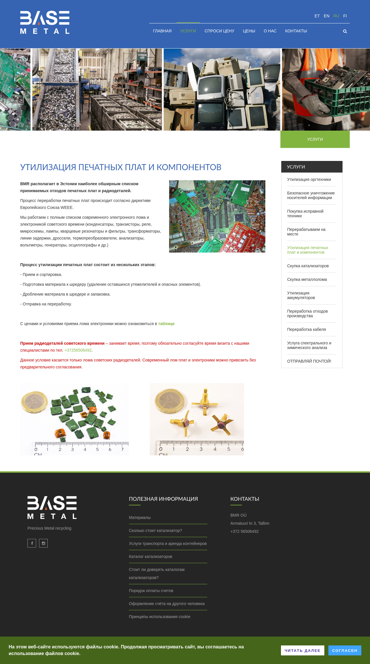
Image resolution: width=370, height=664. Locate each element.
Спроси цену (219, 31)
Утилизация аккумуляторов (301, 295)
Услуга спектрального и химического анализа (309, 345)
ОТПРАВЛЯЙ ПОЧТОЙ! (309, 361)
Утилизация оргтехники (309, 179)
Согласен (345, 650)
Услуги (188, 31)
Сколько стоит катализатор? (155, 530)
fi (345, 16)
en (326, 16)
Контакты (296, 31)
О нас (270, 31)
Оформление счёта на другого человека (167, 603)
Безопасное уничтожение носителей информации (311, 195)
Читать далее (303, 650)
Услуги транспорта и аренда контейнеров (168, 543)
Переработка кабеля (306, 329)
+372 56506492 (244, 531)
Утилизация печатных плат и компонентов (307, 250)
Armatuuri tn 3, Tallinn (249, 523)
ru (336, 16)
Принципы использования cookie (159, 616)
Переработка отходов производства (307, 313)
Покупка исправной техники (305, 213)
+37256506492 (78, 350)
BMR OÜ (238, 515)
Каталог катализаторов (150, 556)
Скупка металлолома (307, 279)
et (317, 16)
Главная (162, 31)
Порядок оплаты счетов (151, 590)
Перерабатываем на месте (306, 231)
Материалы (140, 517)
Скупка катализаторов (308, 266)
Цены (249, 31)
